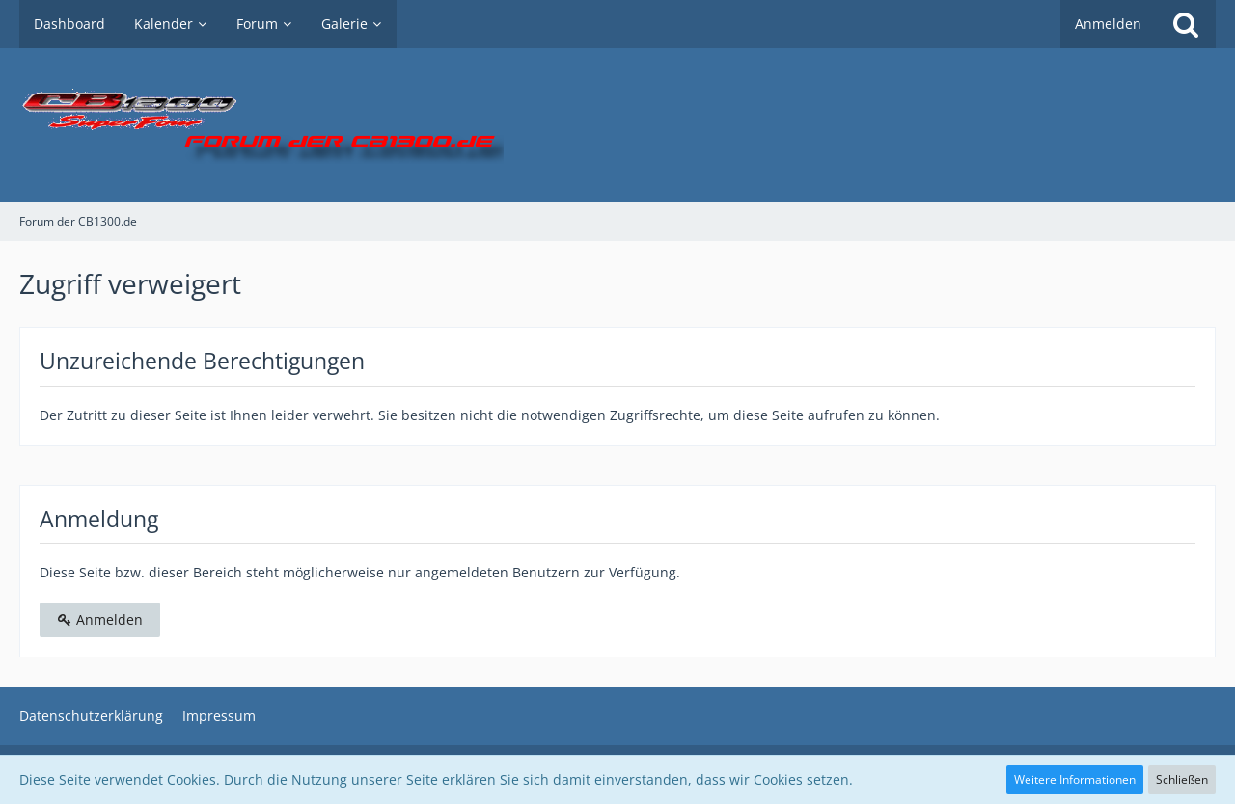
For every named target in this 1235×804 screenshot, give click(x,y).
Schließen (1182, 779)
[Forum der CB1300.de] (617, 125)
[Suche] (1186, 24)
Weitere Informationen (1075, 779)
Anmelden (1108, 23)
